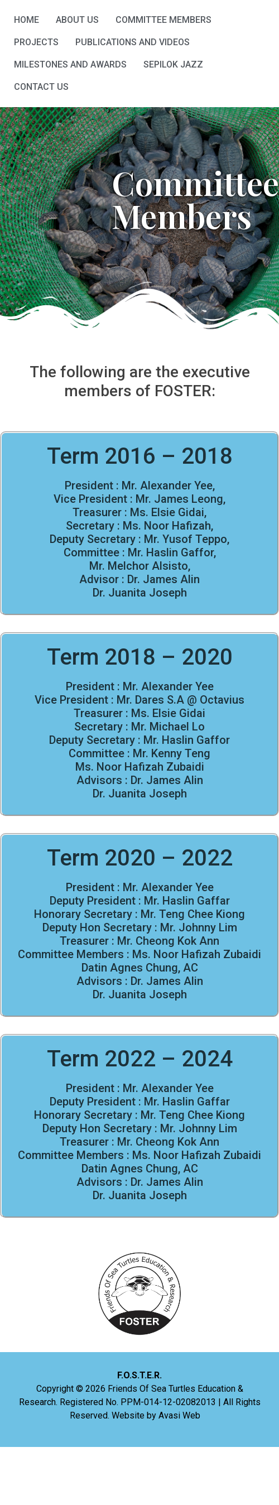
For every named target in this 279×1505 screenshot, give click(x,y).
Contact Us (41, 86)
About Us (77, 20)
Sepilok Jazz (173, 64)
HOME (26, 20)
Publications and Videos (132, 42)
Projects (36, 42)
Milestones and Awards (70, 64)
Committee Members (163, 20)
